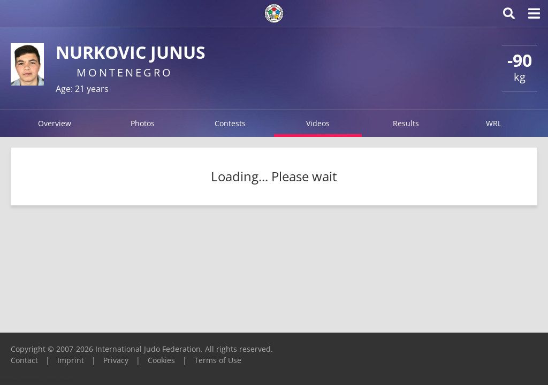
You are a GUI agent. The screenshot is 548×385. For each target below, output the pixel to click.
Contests (230, 123)
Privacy (115, 360)
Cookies (161, 360)
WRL (493, 123)
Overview (54, 123)
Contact (24, 360)
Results (406, 123)
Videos (318, 123)
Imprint (70, 360)
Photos (143, 123)
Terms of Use (217, 360)
